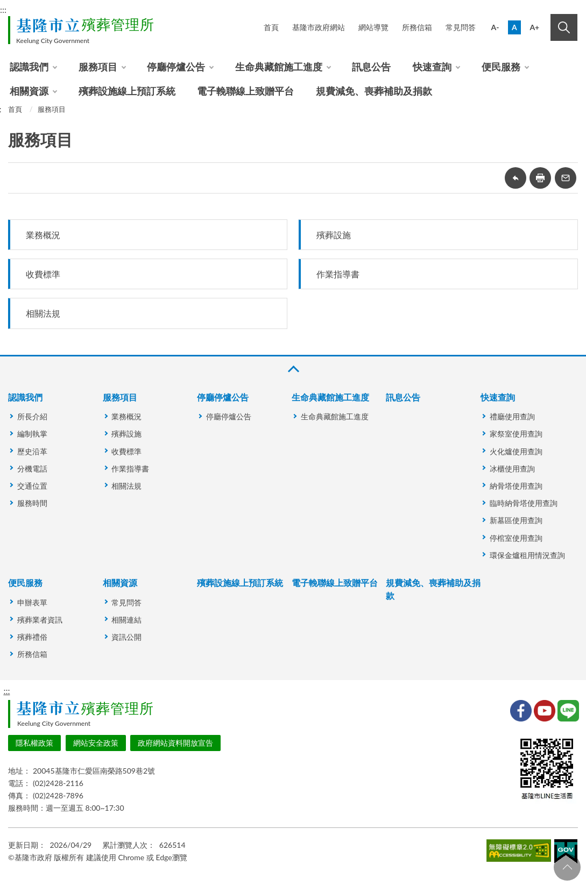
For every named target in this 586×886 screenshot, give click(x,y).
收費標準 (43, 274)
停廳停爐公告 (176, 67)
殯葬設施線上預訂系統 (127, 91)
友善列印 (540, 178)
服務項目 (98, 67)
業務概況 (43, 235)
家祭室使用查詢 (516, 433)
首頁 (271, 27)
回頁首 (567, 867)
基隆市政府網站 (318, 27)
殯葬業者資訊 (39, 619)
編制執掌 (32, 433)
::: (6, 690)
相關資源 (29, 91)
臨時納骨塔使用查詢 (523, 503)
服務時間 (32, 503)
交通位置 (32, 485)
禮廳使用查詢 (512, 416)
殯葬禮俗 (32, 636)
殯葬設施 (333, 235)
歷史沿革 (32, 451)
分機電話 (32, 468)
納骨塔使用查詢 (516, 485)
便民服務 (501, 67)
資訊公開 (126, 636)
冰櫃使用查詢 (512, 468)
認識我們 (29, 67)
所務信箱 (417, 27)
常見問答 (461, 27)
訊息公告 (371, 67)
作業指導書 (337, 274)
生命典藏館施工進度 (278, 67)
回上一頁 (515, 178)
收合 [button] (293, 369)
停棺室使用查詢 (516, 537)
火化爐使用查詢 (516, 451)
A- (495, 27)
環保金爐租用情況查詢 (527, 555)
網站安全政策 (95, 742)
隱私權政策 (34, 742)
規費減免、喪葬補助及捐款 (374, 91)
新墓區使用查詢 (516, 520)
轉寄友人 (565, 178)
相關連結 (126, 619)
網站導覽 (373, 27)
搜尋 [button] (563, 27)
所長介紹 (32, 416)
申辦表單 (32, 602)
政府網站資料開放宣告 (175, 742)
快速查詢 (432, 67)
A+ (534, 27)
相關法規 (43, 313)
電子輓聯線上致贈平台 (245, 91)
